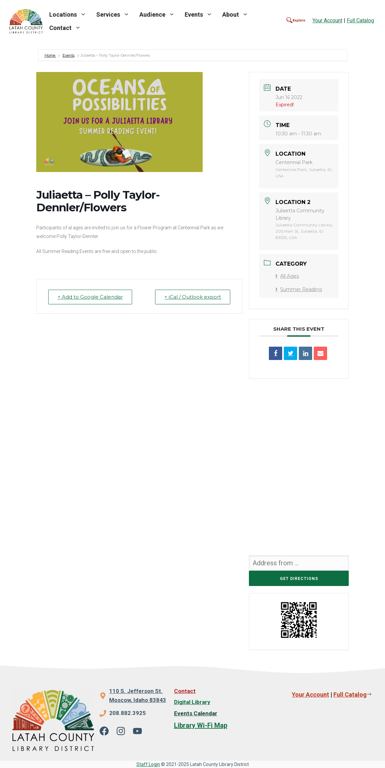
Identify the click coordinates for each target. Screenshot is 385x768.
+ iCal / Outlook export (192, 297)
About (237, 14)
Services (115, 14)
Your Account (327, 20)
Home (50, 55)
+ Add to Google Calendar (90, 297)
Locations (70, 14)
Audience (159, 14)
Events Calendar (195, 713)
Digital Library (192, 702)
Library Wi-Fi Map (200, 725)
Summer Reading (299, 289)
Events (201, 14)
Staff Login (148, 764)
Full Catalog (360, 20)
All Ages (287, 276)
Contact (67, 28)
